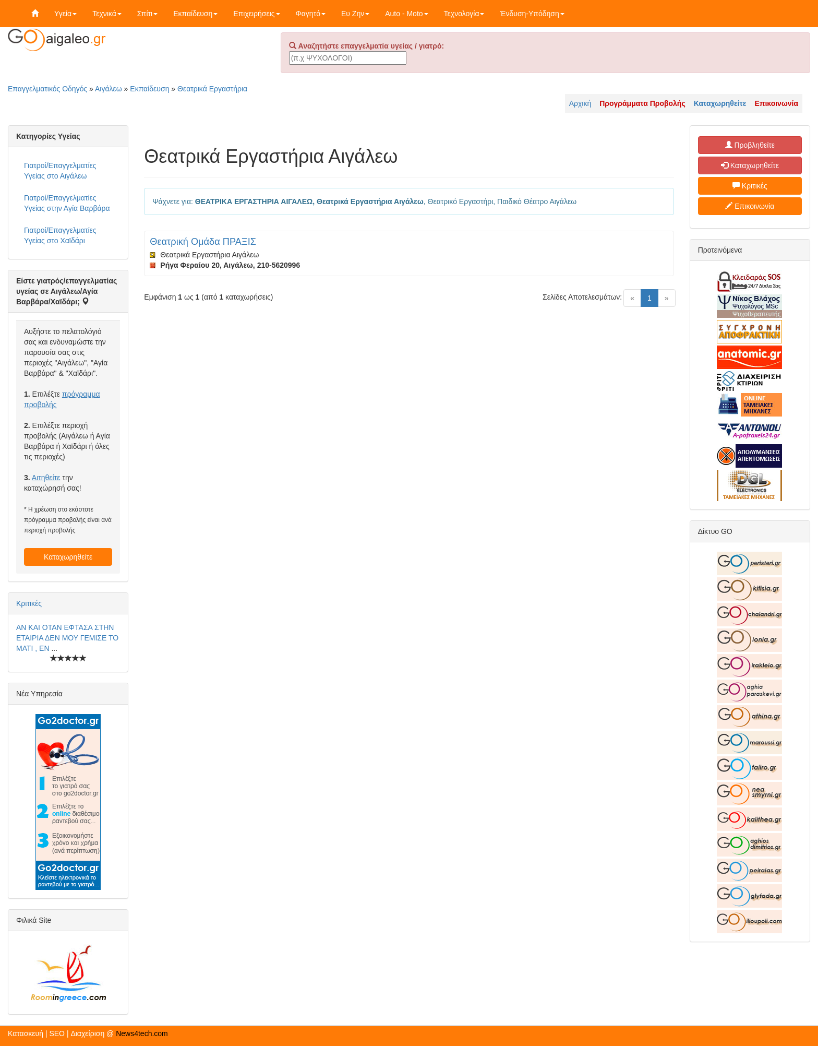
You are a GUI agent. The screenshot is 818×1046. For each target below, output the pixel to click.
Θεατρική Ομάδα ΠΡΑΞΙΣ (203, 241)
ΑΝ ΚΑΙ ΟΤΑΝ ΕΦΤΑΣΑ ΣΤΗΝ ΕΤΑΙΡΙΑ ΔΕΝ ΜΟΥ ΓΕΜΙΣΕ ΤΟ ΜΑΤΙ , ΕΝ (67, 637)
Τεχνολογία (464, 13)
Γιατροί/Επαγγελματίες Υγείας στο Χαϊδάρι (60, 235)
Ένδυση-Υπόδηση (532, 13)
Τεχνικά (107, 13)
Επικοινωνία (749, 206)
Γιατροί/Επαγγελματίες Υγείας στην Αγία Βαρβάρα (67, 203)
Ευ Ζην (355, 13)
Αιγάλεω (108, 89)
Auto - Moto (406, 13)
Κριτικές (29, 603)
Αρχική (580, 103)
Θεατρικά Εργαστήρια (212, 89)
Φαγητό (311, 13)
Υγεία (65, 13)
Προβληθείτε (750, 145)
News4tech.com (142, 1033)
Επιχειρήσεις (256, 13)
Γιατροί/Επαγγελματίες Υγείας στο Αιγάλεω (60, 170)
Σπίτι (147, 13)
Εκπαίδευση (195, 13)
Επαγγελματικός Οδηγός (47, 89)
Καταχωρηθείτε (68, 557)
